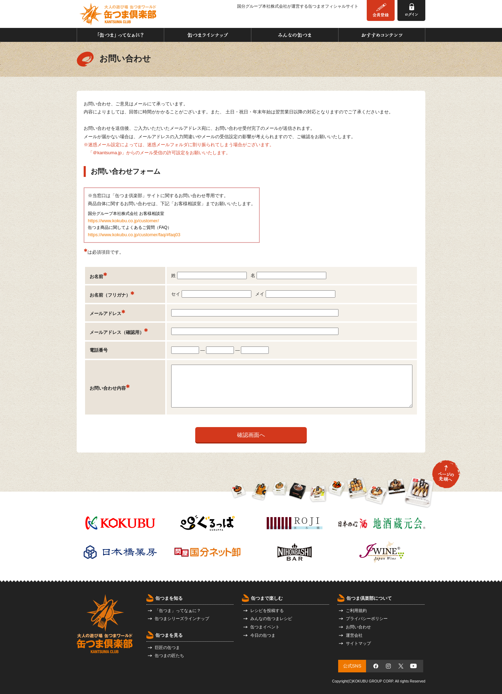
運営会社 (354, 635)
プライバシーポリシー (367, 618)
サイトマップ (358, 643)
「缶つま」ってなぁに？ (120, 35)
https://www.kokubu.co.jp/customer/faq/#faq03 (134, 234)
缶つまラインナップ (207, 35)
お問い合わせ (358, 627)
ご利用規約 (356, 610)
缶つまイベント (265, 627)
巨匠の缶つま (167, 647)
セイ (211, 294)
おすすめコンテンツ (382, 35)
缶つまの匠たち (169, 655)
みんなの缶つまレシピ (271, 618)
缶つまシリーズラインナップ (182, 618)
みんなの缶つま (294, 35)
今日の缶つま (262, 635)
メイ (295, 294)
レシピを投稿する (267, 610)
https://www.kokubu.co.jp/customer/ (123, 220)
